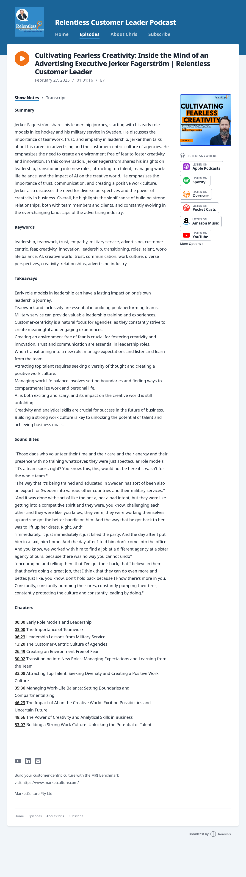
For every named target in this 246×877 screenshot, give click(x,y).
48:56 (20, 717)
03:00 (20, 629)
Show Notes (27, 97)
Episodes (90, 34)
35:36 (20, 688)
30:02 (20, 658)
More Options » (192, 243)
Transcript (56, 97)
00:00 (20, 622)
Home (62, 34)
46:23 (20, 702)
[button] (22, 58)
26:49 (20, 651)
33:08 (20, 673)
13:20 (20, 644)
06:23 (20, 636)
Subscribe (159, 34)
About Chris (124, 34)
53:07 (20, 724)
